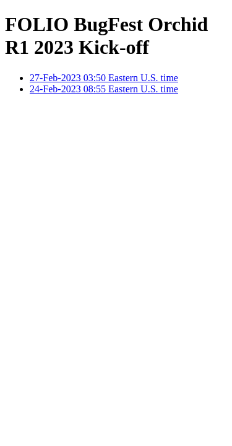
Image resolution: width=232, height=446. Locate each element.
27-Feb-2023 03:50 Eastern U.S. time (104, 77)
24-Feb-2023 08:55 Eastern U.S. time (104, 89)
